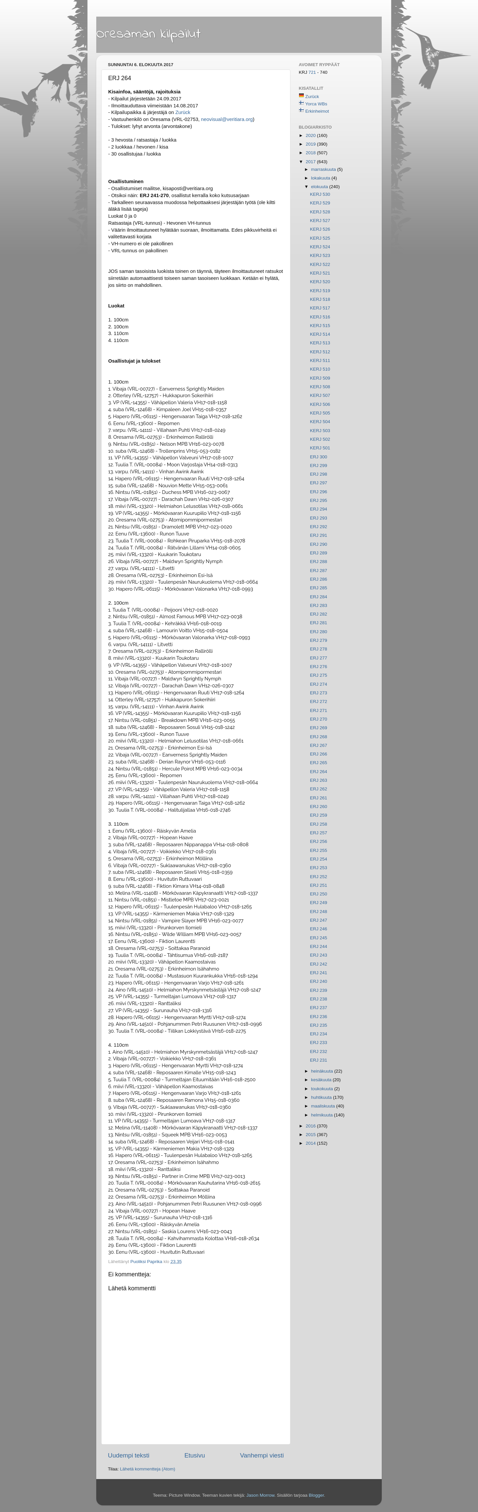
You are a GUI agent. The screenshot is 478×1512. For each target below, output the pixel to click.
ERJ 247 (318, 920)
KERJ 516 (320, 316)
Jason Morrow (260, 1495)
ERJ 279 (318, 640)
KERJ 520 (320, 281)
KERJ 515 (320, 325)
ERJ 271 (318, 710)
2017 (311, 161)
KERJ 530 (320, 194)
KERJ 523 (320, 255)
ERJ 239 (318, 990)
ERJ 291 (318, 535)
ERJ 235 (318, 1025)
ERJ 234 (318, 1033)
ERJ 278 (318, 648)
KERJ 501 (320, 447)
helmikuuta (322, 1114)
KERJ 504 (320, 421)
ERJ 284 (318, 596)
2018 (311, 152)
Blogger (316, 1495)
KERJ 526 (320, 229)
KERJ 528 (320, 211)
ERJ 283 (318, 605)
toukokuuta (322, 1088)
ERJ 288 (318, 561)
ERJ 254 (318, 859)
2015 (311, 1134)
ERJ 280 (318, 631)
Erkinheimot (317, 111)
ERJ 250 (318, 893)
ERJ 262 (318, 788)
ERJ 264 (318, 771)
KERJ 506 (320, 404)
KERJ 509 (320, 378)
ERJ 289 (318, 552)
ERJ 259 (318, 815)
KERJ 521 (320, 273)
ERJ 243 (318, 955)
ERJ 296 (318, 491)
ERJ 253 (318, 867)
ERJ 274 (318, 684)
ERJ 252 (318, 876)
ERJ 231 (318, 1060)
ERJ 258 (318, 824)
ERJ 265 (318, 762)
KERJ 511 (320, 360)
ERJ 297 (318, 482)
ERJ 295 (318, 500)
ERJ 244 (318, 946)
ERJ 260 (318, 806)
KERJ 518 (320, 299)
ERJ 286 (318, 579)
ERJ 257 (318, 832)
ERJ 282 (318, 614)
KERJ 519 (320, 290)
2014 (311, 1143)
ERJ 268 (318, 736)
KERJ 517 (320, 307)
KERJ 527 (320, 220)
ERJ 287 (318, 570)
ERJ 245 (318, 937)
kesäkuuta (322, 1079)
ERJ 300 (318, 456)
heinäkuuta (322, 1071)
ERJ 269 (318, 727)
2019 (311, 144)
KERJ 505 (320, 412)
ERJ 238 (318, 998)
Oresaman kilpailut (148, 34)
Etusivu (195, 1455)
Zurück (182, 112)
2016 (311, 1125)
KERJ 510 (320, 369)
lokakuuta (321, 177)
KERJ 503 (320, 430)
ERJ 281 (318, 622)
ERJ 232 (318, 1051)
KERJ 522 (320, 264)
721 (312, 72)
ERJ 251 (318, 885)
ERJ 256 (318, 841)
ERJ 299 (318, 465)
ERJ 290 (318, 544)
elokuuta (320, 186)
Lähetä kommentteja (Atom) (147, 1468)
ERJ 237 (318, 1007)
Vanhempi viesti (262, 1455)
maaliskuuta (323, 1106)
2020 (311, 135)
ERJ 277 (318, 657)
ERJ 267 (318, 745)
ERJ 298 (318, 474)
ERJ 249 (318, 902)
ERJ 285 (318, 587)
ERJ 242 (318, 964)
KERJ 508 (320, 386)
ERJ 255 (318, 850)
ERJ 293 (318, 518)
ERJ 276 (318, 666)
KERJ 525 (320, 238)
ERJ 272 (318, 701)
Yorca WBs (316, 103)
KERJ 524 (320, 246)
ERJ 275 (318, 675)
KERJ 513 (320, 342)
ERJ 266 (318, 754)
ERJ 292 (318, 526)
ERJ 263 (318, 780)
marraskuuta (324, 169)
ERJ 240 (318, 981)
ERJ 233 (318, 1042)
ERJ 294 (318, 509)
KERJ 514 (320, 334)
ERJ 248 (318, 911)
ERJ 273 (318, 692)
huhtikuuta (322, 1097)
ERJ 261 (318, 797)
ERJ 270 (318, 719)
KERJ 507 (320, 395)
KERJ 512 (320, 351)
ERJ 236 (318, 1016)
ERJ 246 (318, 928)
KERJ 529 (320, 202)
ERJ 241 (318, 972)
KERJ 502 (320, 439)
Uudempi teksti (128, 1455)
